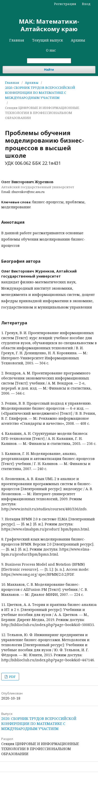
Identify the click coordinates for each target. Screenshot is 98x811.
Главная (16, 40)
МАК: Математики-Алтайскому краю (49, 25)
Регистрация (65, 4)
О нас (51, 50)
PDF (12, 676)
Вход (86, 4)
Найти (49, 69)
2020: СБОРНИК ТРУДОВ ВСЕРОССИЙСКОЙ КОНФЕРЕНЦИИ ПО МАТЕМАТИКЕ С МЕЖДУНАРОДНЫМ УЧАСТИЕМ (40, 92)
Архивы (78, 40)
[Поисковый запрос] (49, 60)
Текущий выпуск (47, 40)
